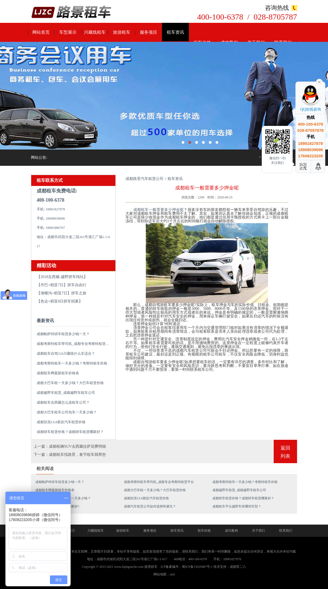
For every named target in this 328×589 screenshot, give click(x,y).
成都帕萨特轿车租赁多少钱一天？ (63, 334)
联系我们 (285, 530)
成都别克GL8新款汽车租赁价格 (61, 422)
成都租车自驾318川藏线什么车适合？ (66, 353)
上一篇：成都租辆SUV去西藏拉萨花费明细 (70, 446)
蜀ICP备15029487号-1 (197, 567)
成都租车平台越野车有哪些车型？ (236, 506)
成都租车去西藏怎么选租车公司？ (63, 402)
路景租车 (150, 567)
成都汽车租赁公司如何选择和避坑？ (150, 506)
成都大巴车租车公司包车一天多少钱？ (67, 412)
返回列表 (285, 452)
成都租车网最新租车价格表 (58, 373)
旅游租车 (121, 32)
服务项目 (148, 32)
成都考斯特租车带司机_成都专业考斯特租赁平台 (75, 344)
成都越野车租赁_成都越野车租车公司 (66, 393)
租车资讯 (175, 32)
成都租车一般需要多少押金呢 (158, 210)
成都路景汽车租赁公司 (144, 179)
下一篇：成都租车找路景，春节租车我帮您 (70, 455)
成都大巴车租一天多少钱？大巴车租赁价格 (70, 383)
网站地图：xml (164, 574)
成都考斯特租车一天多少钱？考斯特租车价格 (72, 363)
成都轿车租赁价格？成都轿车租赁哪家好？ (70, 432)
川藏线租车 (95, 32)
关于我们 (258, 530)
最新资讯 (45, 320)
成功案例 (231, 530)
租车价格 (204, 530)
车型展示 (68, 32)
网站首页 (41, 32)
